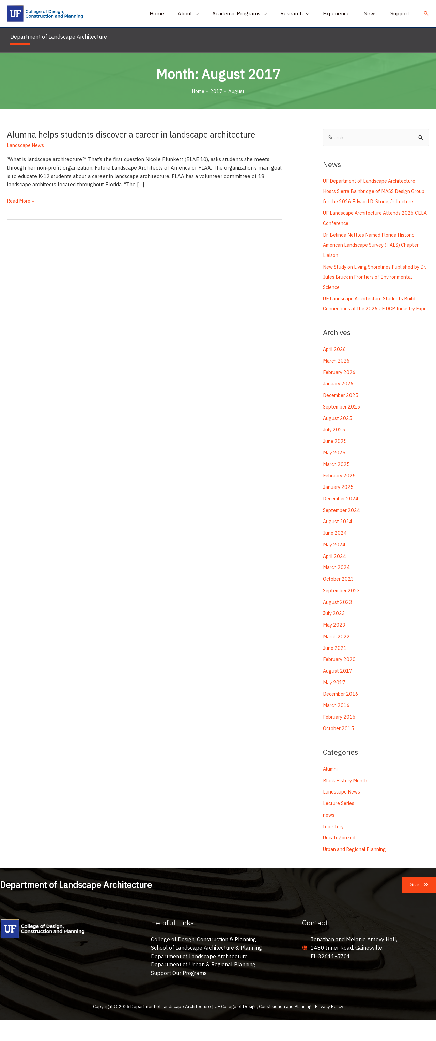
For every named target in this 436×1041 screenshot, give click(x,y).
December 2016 (342, 714)
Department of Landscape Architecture (199, 977)
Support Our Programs (179, 993)
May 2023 (334, 646)
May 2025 (334, 473)
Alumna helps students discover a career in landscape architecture (136, 134)
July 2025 (334, 450)
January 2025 (339, 508)
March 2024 (337, 588)
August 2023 (338, 623)
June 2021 (335, 669)
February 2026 (340, 393)
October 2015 (339, 749)
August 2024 (338, 542)
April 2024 (335, 577)
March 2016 (337, 726)
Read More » (21, 201)
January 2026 (339, 404)
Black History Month (347, 801)
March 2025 (337, 485)
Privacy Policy (329, 1027)
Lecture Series (340, 824)
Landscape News (27, 145)
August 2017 (338, 692)
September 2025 (343, 427)
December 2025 (342, 416)
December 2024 (342, 519)
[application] (214, 14)
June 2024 (335, 554)
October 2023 (339, 600)
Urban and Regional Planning (357, 870)
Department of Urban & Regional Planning (203, 985)
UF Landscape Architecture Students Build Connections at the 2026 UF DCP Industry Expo (373, 319)
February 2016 (340, 738)
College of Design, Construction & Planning (203, 960)
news (329, 835)
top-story (334, 847)
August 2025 (338, 439)
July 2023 (334, 634)
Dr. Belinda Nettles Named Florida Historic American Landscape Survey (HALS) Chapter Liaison (375, 255)
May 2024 (334, 565)
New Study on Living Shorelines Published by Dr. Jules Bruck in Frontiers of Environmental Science (376, 287)
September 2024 (343, 531)
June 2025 (335, 462)
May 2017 (334, 703)
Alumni (331, 789)
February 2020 (340, 680)
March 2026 (337, 381)
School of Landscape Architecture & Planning (206, 968)
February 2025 (340, 496)
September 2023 (343, 611)
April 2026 (335, 370)
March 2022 (337, 657)
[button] (206, 14)
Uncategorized (340, 858)
